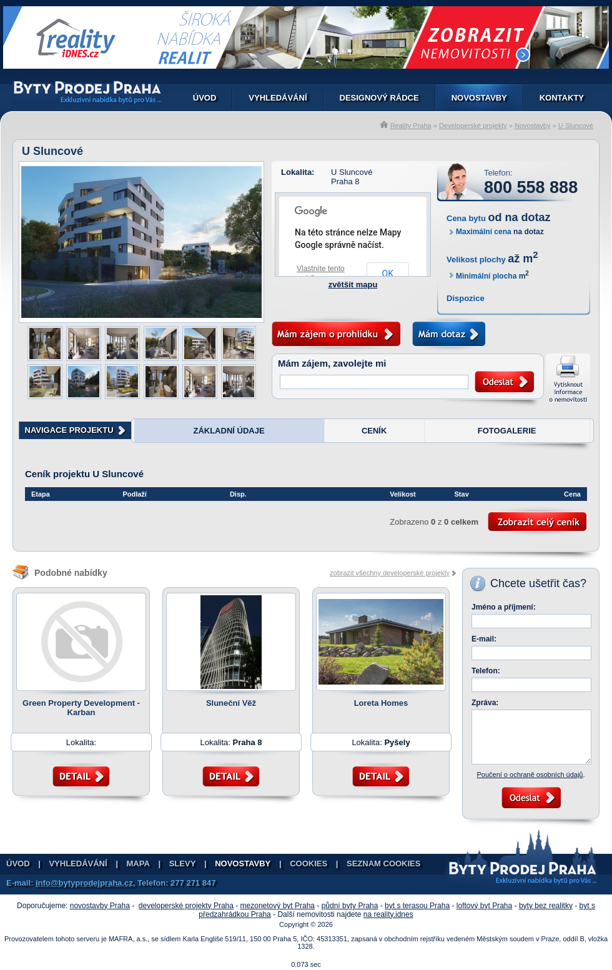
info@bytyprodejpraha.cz (84, 883)
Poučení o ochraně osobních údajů (529, 774)
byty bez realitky (546, 905)
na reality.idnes (388, 914)
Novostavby (479, 97)
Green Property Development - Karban (81, 707)
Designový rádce (379, 97)
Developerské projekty (473, 125)
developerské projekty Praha (186, 905)
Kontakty (562, 97)
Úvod (205, 97)
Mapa (138, 863)
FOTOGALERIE (507, 430)
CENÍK (374, 430)
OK (387, 274)
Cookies (308, 863)
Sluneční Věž (231, 703)
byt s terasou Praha (417, 905)
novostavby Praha (100, 905)
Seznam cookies (383, 863)
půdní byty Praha (350, 905)
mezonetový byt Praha (277, 905)
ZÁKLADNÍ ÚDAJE (228, 430)
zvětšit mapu (353, 284)
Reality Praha (411, 125)
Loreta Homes (381, 703)
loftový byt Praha (484, 905)
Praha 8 (345, 181)
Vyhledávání (278, 97)
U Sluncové (575, 125)
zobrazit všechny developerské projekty (390, 573)
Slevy (182, 863)
